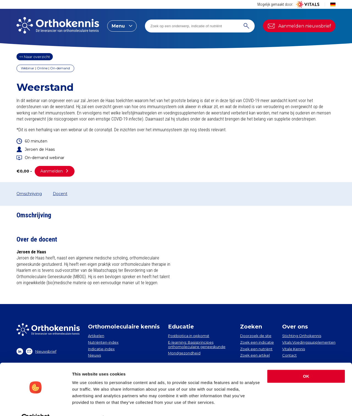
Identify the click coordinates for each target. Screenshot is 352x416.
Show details (85, 405)
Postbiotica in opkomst (188, 335)
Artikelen (96, 335)
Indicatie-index (101, 349)
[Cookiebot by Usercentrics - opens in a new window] (36, 405)
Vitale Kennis (293, 349)
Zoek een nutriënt (256, 349)
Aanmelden (54, 171)
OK (306, 364)
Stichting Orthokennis (301, 335)
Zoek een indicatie (257, 342)
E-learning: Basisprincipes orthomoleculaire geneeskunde (197, 344)
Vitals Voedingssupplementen (309, 342)
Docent (60, 193)
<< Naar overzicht (34, 56)
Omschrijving (29, 193)
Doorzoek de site (255, 335)
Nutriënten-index (103, 342)
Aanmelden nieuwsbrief (299, 26)
